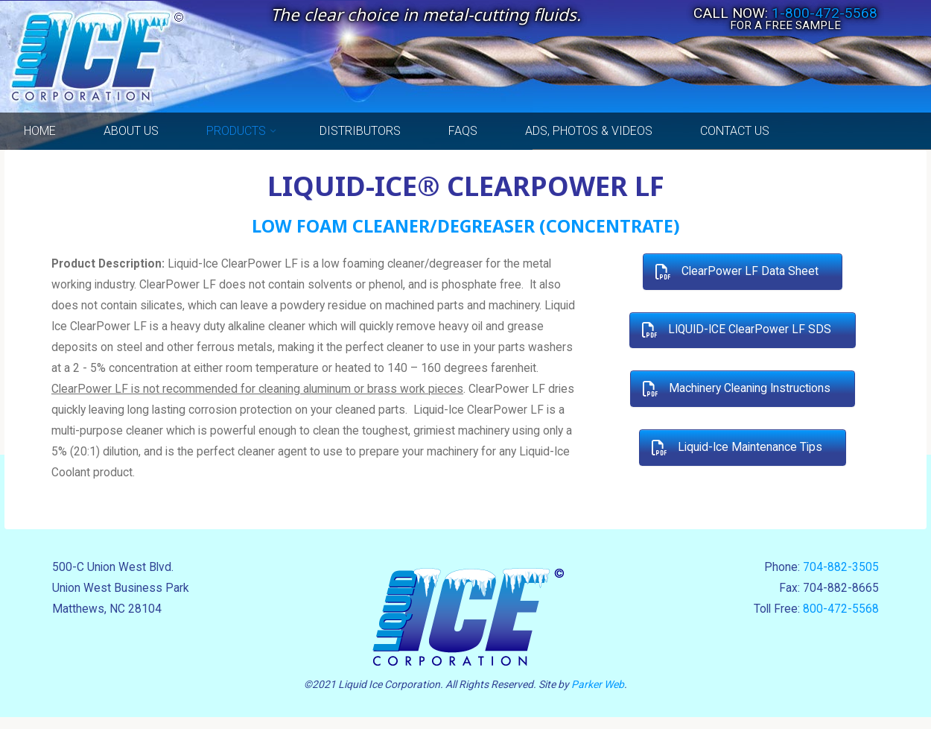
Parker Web (597, 695)
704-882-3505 (839, 578)
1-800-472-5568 (824, 13)
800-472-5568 (839, 621)
